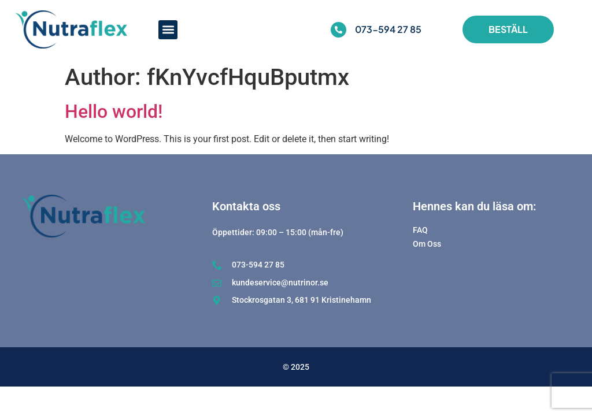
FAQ (420, 230)
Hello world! (113, 111)
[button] (167, 29)
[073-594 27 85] (338, 30)
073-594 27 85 (388, 29)
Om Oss (427, 244)
